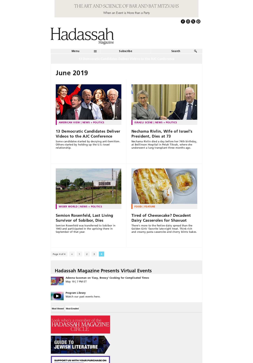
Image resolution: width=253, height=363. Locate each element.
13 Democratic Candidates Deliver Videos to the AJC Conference (88, 134)
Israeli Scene (143, 122)
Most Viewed (58, 308)
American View (69, 122)
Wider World (68, 206)
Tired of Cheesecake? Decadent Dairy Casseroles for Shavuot (161, 218)
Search (175, 51)
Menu (75, 51)
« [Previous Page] (72, 254)
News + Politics (93, 122)
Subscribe (125, 51)
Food (138, 206)
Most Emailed (72, 308)
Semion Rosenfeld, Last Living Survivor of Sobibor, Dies (84, 218)
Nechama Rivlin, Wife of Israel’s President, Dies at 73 (162, 134)
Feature (149, 206)
